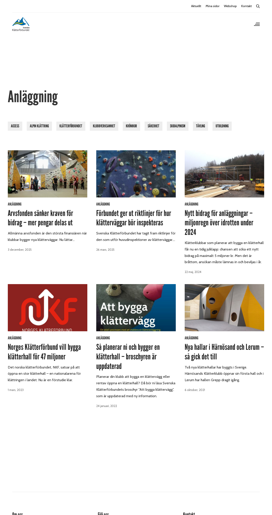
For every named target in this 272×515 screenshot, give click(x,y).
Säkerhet (153, 126)
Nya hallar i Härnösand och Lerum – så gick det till (224, 351)
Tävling (200, 126)
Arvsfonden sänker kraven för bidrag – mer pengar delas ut (40, 218)
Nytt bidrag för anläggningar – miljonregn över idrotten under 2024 (219, 223)
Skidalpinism (177, 126)
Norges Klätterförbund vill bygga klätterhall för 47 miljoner (44, 351)
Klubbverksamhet (104, 126)
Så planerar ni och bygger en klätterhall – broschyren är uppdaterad (128, 356)
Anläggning (14, 204)
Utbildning (222, 126)
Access (15, 126)
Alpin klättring (39, 126)
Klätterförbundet (70, 126)
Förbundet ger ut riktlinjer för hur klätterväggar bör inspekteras (133, 218)
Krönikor (131, 126)
